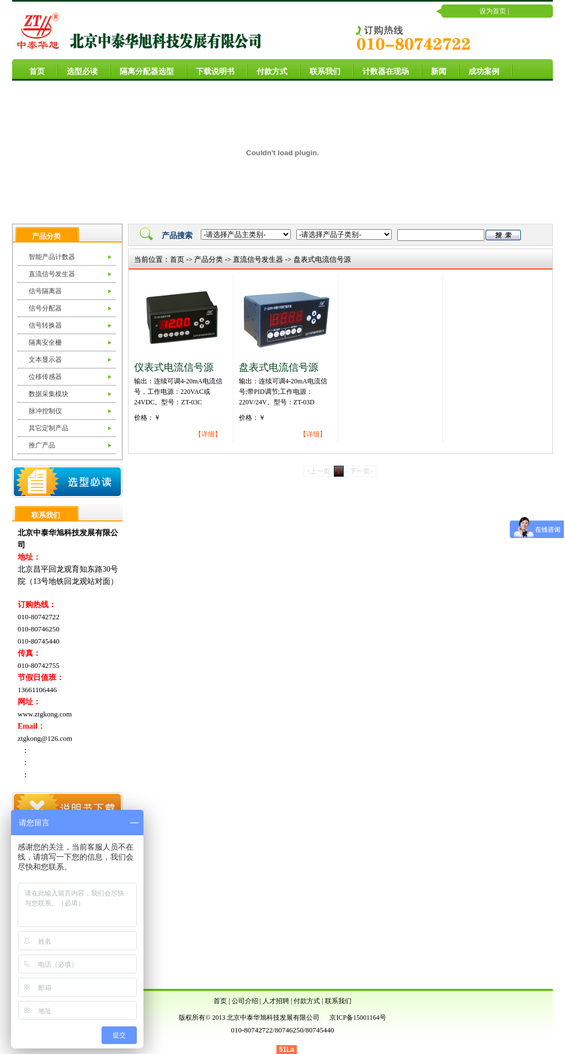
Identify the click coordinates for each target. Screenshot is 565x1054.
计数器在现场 (381, 70)
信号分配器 (45, 308)
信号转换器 (45, 325)
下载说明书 (210, 70)
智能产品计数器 (52, 257)
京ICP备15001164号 (357, 1017)
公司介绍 (245, 1001)
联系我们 (320, 70)
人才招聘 (276, 1001)
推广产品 (42, 445)
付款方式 (267, 70)
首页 (32, 70)
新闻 (434, 70)
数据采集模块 (48, 394)
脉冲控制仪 (45, 411)
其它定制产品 (48, 428)
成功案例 (479, 70)
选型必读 (78, 70)
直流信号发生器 (52, 274)
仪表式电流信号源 (174, 367)
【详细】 (208, 434)
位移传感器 (45, 377)
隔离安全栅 (45, 342)
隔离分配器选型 (142, 70)
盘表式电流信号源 (322, 259)
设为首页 (492, 11)
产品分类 (208, 259)
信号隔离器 (45, 291)
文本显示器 (45, 359)
